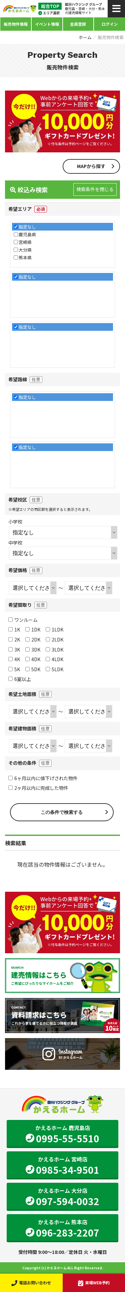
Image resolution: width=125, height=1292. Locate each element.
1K (14, 629)
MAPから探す (91, 166)
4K (14, 659)
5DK (32, 669)
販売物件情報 (16, 24)
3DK (32, 649)
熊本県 (25, 257)
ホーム (85, 37)
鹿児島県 (27, 234)
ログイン (110, 24)
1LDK (54, 629)
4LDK (54, 659)
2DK (32, 639)
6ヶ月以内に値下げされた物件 (43, 778)
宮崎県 (25, 242)
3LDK (54, 649)
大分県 (25, 250)
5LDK (54, 669)
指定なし (27, 227)
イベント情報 (47, 24)
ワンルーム (23, 619)
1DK (32, 629)
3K (14, 649)
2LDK (54, 639)
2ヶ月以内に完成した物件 (38, 787)
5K (14, 669)
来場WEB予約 (94, 1283)
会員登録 (78, 24)
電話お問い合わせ (31, 1283)
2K (14, 639)
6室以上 (19, 679)
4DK (32, 659)
